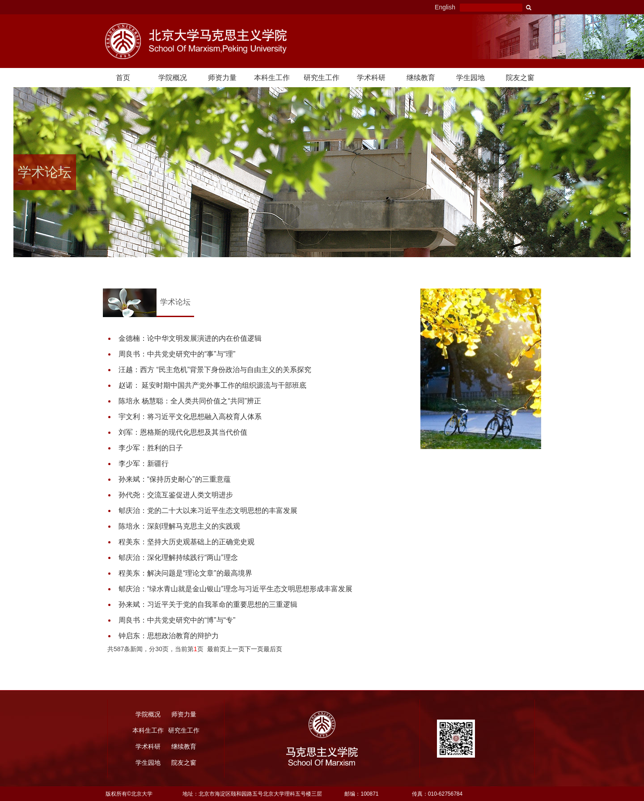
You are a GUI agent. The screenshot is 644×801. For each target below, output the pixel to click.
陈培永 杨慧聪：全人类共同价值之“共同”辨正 (190, 401)
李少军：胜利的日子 (151, 448)
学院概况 (172, 77)
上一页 (235, 649)
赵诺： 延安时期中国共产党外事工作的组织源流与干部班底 (212, 385)
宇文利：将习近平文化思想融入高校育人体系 (190, 416)
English (445, 7)
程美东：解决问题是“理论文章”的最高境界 (185, 573)
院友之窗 (520, 77)
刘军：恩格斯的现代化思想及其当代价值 (183, 432)
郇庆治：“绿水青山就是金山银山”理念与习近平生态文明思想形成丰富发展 (235, 589)
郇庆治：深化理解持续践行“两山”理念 (178, 557)
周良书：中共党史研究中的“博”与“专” (177, 620)
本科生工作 (272, 77)
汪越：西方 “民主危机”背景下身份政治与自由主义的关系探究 (215, 369)
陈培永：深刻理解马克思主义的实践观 (179, 526)
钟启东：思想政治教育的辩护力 (169, 636)
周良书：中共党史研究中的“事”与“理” (177, 354)
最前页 (216, 649)
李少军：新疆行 (144, 463)
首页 (123, 77)
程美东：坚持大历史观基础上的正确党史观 (186, 542)
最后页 (272, 649)
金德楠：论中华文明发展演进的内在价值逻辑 (190, 338)
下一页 (254, 649)
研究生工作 (321, 77)
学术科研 (371, 77)
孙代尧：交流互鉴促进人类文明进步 (176, 495)
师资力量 (222, 77)
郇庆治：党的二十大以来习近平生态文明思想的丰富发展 (208, 510)
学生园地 (470, 77)
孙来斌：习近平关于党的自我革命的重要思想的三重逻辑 (208, 604)
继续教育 (421, 77)
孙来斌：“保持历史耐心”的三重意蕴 (175, 479)
